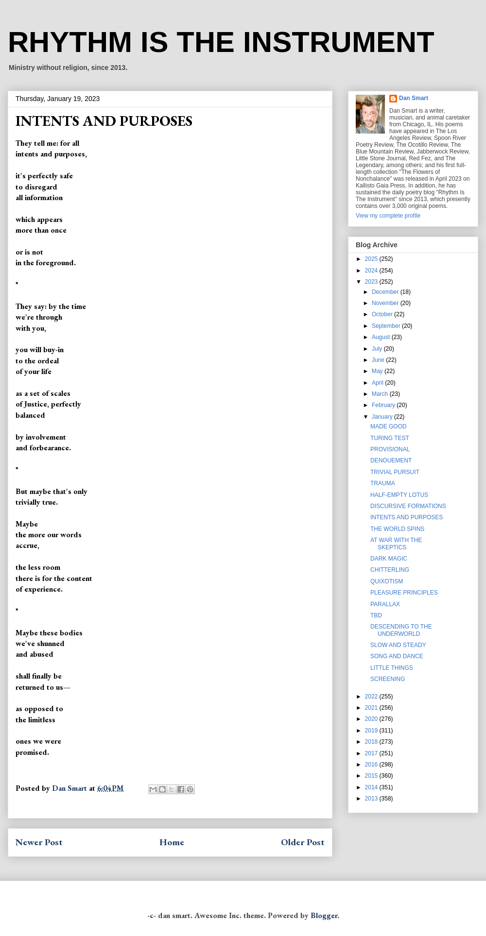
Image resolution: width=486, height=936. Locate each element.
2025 (372, 258)
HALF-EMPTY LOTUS (399, 495)
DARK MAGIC (388, 558)
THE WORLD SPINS (397, 529)
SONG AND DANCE (396, 656)
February (384, 405)
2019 (372, 730)
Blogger (324, 915)
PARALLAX (385, 604)
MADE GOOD (388, 426)
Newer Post (39, 842)
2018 (372, 741)
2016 (372, 764)
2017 (372, 753)
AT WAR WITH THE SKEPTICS (396, 543)
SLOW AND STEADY (398, 645)
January (383, 416)
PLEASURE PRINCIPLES (404, 592)
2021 (372, 707)
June (379, 360)
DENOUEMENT (391, 460)
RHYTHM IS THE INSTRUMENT (221, 42)
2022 (372, 696)
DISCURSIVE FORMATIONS (408, 506)
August (382, 337)
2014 (372, 787)
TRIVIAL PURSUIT (394, 472)
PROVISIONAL (390, 449)
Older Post (303, 842)
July (378, 348)
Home (171, 842)
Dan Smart (413, 98)
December (386, 292)
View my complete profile (388, 215)
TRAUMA (382, 483)
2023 (372, 281)
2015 (372, 775)
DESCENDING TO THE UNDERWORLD (401, 630)
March (381, 394)
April (378, 382)
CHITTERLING (389, 569)
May (378, 371)
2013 (372, 798)
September (387, 326)
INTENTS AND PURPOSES (406, 517)
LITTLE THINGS (391, 667)
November (386, 303)
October (383, 314)
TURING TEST (389, 438)
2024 (372, 270)
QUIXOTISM (386, 581)
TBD (376, 615)
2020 (372, 718)
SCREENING (387, 679)
